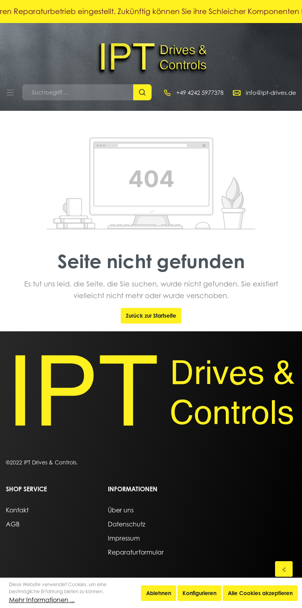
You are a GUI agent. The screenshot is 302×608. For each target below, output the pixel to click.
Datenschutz (126, 524)
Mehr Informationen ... (42, 600)
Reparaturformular (136, 552)
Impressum (124, 538)
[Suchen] (142, 92)
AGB (13, 524)
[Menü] (10, 92)
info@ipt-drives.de (271, 92)
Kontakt (17, 510)
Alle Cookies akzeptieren (260, 593)
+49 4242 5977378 (199, 92)
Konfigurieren (199, 593)
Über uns (121, 510)
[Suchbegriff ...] (78, 92)
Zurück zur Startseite (151, 315)
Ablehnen (158, 593)
